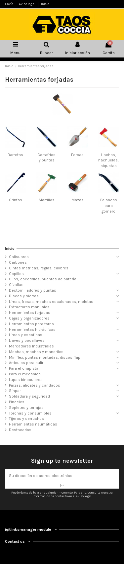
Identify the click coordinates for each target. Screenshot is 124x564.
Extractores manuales (29, 307)
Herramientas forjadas (29, 312)
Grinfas (15, 200)
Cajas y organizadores (29, 318)
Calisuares (19, 256)
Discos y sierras (24, 296)
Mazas (77, 200)
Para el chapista (23, 368)
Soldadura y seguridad (29, 396)
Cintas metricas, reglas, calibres (38, 268)
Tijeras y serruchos (26, 418)
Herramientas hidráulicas (32, 329)
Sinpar (15, 390)
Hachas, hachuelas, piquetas (108, 160)
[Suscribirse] (62, 486)
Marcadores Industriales (31, 346)
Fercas (77, 154)
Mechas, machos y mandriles (36, 351)
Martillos (47, 200)
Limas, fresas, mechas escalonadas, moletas (51, 301)
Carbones (18, 262)
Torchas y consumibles (30, 413)
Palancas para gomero (108, 206)
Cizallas (16, 284)
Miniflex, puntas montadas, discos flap (44, 357)
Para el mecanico (25, 374)
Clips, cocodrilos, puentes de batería (42, 279)
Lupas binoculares (26, 379)
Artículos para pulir (26, 362)
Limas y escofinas (25, 334)
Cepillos (16, 273)
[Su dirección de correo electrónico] (62, 476)
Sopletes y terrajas (26, 407)
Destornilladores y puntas (32, 290)
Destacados (20, 429)
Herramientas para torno (31, 324)
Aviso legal (27, 4)
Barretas (15, 154)
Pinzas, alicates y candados (34, 385)
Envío (9, 4)
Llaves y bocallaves (27, 340)
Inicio (45, 4)
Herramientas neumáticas (33, 424)
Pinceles (16, 402)
